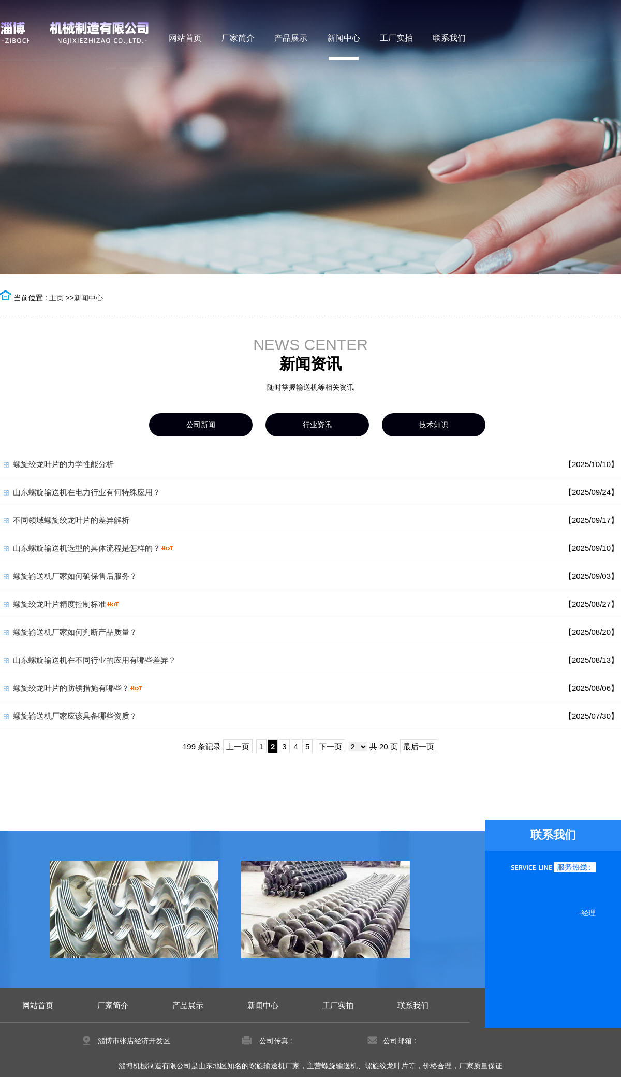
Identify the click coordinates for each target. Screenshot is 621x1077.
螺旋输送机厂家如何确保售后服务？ (75, 576)
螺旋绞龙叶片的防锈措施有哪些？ (71, 687)
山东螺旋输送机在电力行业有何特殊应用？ (86, 492)
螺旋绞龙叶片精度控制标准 (59, 604)
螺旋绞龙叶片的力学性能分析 (63, 464)
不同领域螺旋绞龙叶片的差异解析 (71, 520)
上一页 (237, 746)
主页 (56, 298)
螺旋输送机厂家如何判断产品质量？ (75, 632)
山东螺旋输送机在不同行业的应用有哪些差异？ (94, 660)
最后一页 (418, 746)
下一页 (330, 746)
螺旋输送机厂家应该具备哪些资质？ (75, 715)
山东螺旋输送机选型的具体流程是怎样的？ (86, 548)
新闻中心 (88, 298)
